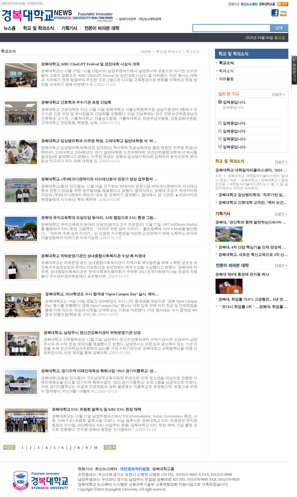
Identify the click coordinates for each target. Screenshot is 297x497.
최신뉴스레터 (106, 469)
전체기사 (85, 469)
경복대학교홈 (163, 469)
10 (95, 448)
